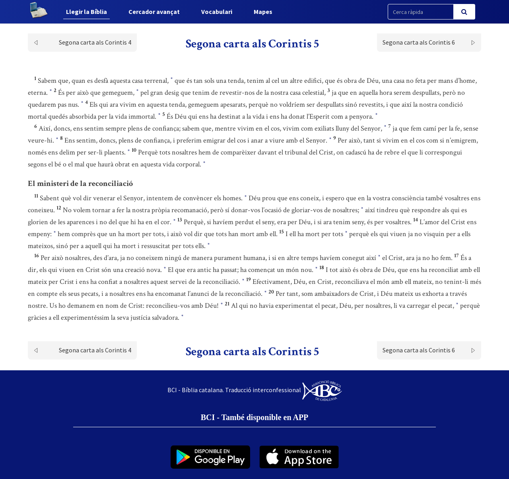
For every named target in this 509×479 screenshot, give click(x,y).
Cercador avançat (154, 12)
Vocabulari (216, 12)
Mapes (263, 12)
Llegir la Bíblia (86, 12)
